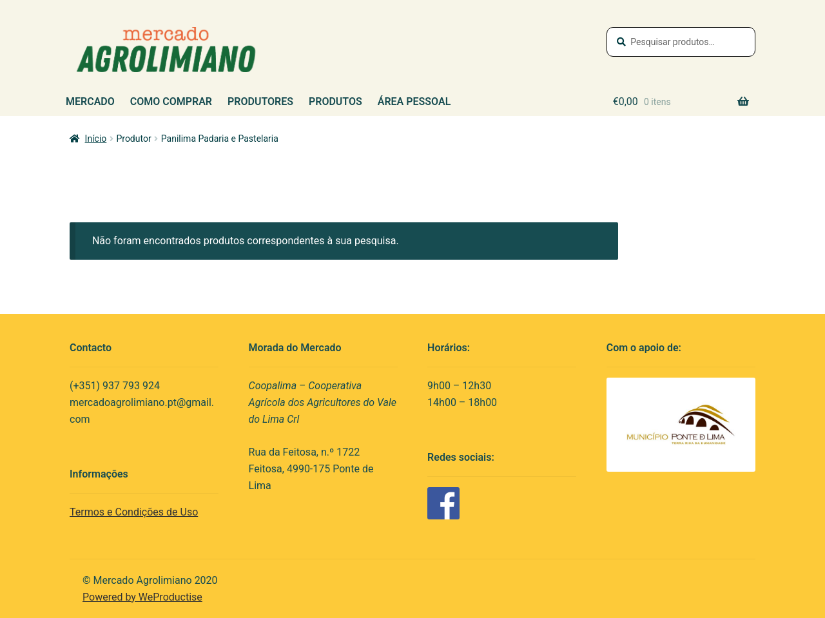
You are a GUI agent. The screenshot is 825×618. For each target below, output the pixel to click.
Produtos (335, 101)
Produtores (260, 101)
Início (96, 138)
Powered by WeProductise (142, 597)
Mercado (90, 101)
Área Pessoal (414, 101)
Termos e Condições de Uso (134, 512)
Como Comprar (171, 101)
